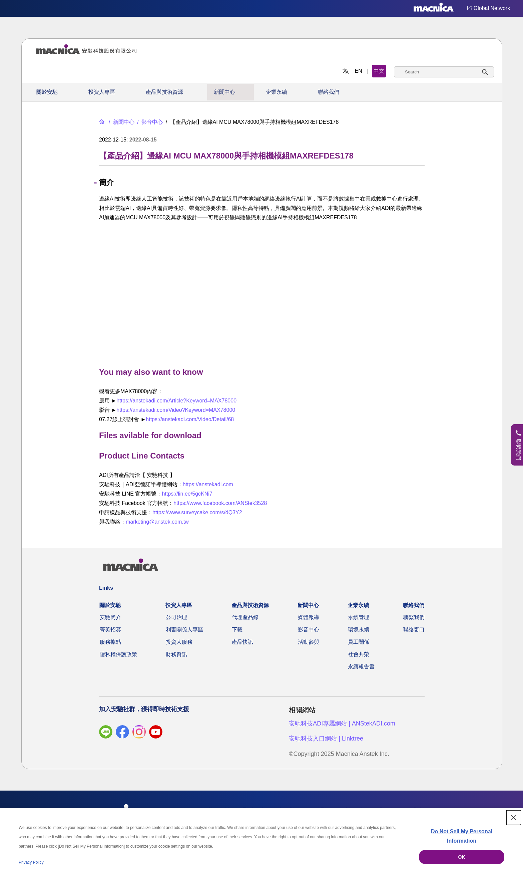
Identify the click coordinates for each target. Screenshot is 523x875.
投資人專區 (101, 92)
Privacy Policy (31, 862)
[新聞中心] (120, 122)
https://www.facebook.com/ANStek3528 (220, 503)
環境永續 (358, 629)
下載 (237, 629)
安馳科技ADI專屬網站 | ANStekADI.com (342, 723)
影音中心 (308, 629)
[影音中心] (149, 122)
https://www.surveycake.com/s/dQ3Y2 (197, 512)
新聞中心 (224, 92)
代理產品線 (245, 617)
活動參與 (308, 642)
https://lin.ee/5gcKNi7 (187, 494)
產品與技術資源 (164, 92)
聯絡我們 (328, 92)
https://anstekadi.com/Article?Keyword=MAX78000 (176, 400)
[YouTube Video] (262, 293)
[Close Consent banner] (513, 817)
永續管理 (358, 617)
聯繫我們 (414, 617)
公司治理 (176, 617)
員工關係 (358, 642)
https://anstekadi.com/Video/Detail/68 (190, 419)
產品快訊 (242, 642)
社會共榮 (358, 654)
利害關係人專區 (184, 629)
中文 (379, 71)
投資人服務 (179, 642)
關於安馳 (47, 92)
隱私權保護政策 (118, 654)
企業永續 (276, 92)
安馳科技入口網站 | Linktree (326, 738)
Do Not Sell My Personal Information (461, 836)
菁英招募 (110, 629)
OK (461, 857)
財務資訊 (176, 654)
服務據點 (110, 642)
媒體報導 (308, 617)
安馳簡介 (110, 617)
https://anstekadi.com (208, 484)
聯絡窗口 (414, 629)
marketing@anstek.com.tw (157, 522)
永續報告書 (361, 666)
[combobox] (444, 71)
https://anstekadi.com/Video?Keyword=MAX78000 (175, 410)
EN (358, 71)
